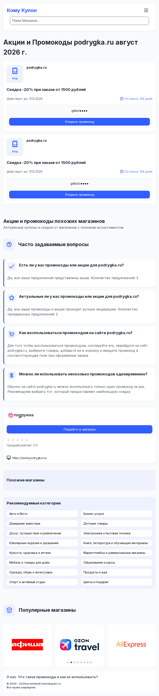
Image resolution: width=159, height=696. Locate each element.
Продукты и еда (95, 572)
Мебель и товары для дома (29, 562)
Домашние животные (24, 523)
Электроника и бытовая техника (106, 533)
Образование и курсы (99, 562)
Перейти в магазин (80, 429)
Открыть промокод (79, 121)
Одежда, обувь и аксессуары (30, 572)
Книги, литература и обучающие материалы (115, 543)
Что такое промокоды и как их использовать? (58, 677)
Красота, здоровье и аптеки (30, 552)
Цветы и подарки (95, 582)
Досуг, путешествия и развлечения (35, 533)
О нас (11, 677)
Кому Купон (22, 10)
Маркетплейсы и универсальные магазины (114, 552)
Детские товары (95, 523)
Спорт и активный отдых (27, 582)
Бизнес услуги (93, 513)
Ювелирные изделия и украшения (33, 543)
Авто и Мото (18, 513)
